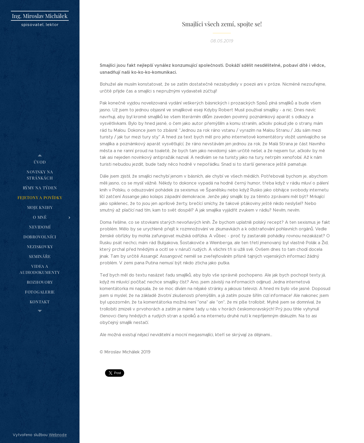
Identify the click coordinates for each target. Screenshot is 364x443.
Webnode (58, 434)
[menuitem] (40, 162)
